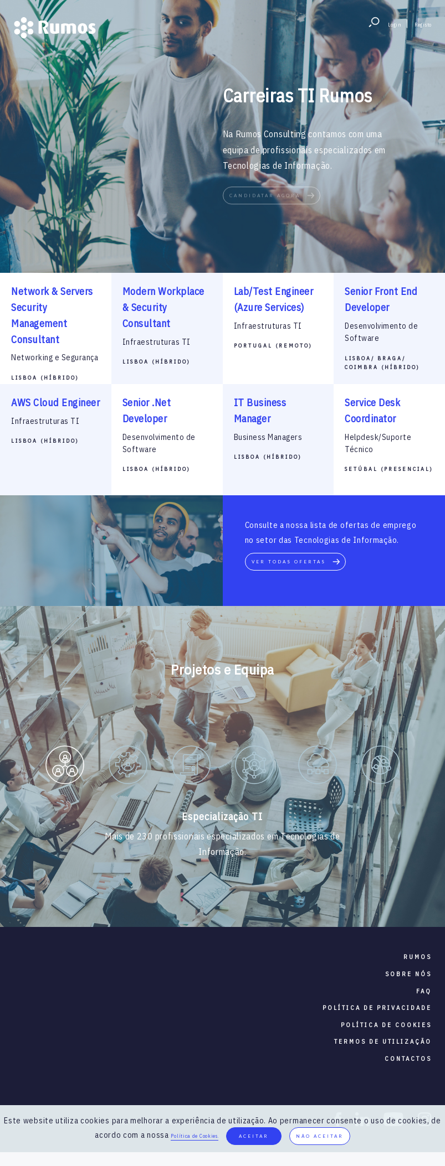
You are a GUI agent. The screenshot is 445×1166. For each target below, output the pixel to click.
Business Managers (268, 437)
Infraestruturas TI (156, 342)
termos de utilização (383, 1041)
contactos (408, 1059)
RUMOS (417, 957)
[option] (64, 767)
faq (424, 991)
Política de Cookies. (194, 1136)
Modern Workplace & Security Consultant (163, 307)
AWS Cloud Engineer (55, 402)
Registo (423, 25)
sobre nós (408, 974)
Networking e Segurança (54, 357)
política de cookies (386, 1025)
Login (395, 25)
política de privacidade (377, 1008)
